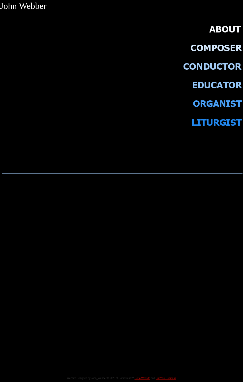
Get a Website (142, 378)
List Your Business (166, 378)
